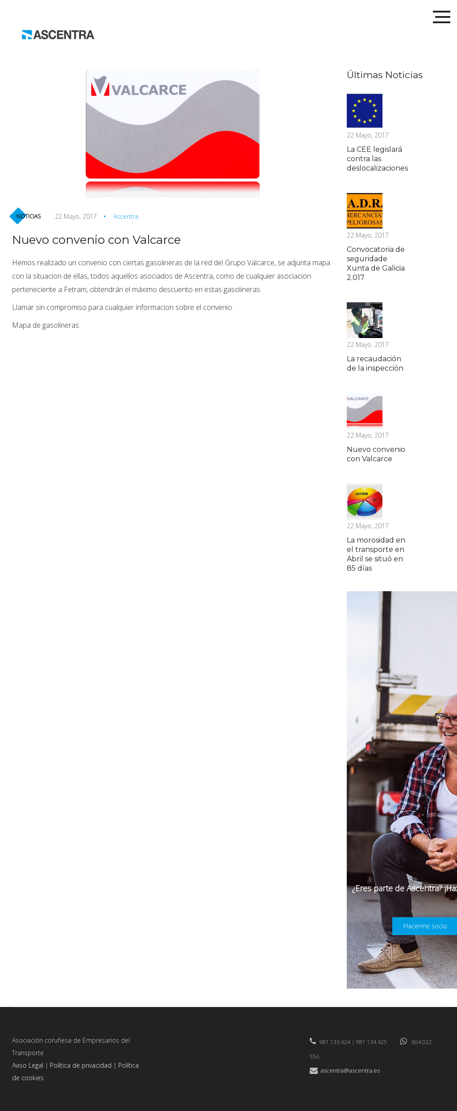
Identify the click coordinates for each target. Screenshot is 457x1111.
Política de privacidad (81, 1065)
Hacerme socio (425, 926)
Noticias (29, 216)
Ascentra (125, 216)
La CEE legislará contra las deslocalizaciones (377, 158)
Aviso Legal (27, 1065)
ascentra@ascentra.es (350, 1070)
